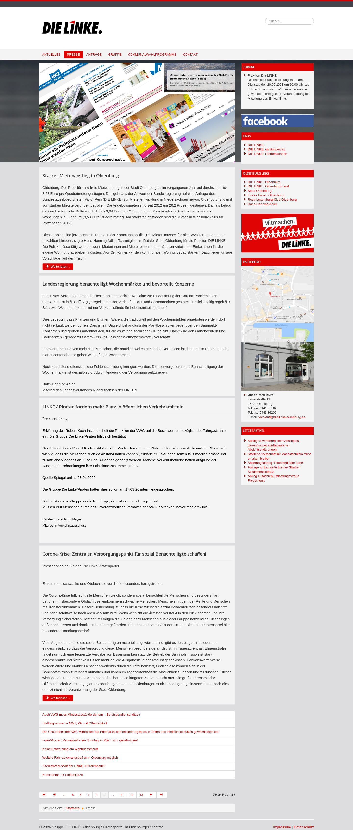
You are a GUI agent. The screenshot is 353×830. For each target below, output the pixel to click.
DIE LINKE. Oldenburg (264, 182)
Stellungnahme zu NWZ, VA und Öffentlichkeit (74, 723)
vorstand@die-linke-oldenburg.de (281, 417)
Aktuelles (51, 54)
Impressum (282, 827)
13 (141, 795)
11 (122, 795)
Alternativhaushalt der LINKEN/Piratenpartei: (73, 766)
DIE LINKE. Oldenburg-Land (268, 186)
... (64, 795)
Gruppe (115, 54)
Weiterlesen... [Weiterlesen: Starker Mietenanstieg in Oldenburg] (58, 266)
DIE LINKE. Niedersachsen (267, 154)
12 (131, 795)
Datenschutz (304, 827)
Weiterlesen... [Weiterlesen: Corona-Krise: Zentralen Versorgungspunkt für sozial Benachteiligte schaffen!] (58, 698)
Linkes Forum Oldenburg (266, 195)
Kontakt (190, 54)
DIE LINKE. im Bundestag (266, 149)
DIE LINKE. (256, 145)
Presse (73, 54)
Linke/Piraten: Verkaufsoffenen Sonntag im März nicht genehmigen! (90, 740)
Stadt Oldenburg (259, 191)
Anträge (94, 54)
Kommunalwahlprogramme (152, 54)
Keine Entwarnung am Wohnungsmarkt (70, 749)
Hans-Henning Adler (262, 204)
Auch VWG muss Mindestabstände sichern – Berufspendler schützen (91, 714)
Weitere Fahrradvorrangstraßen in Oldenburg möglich (80, 757)
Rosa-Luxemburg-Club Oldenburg (272, 199)
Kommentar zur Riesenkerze (62, 775)
